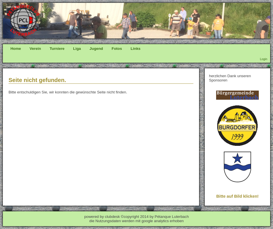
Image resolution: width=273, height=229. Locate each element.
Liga (77, 48)
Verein (35, 48)
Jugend (96, 48)
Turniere (56, 48)
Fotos (117, 48)
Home (16, 48)
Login (263, 59)
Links (135, 48)
